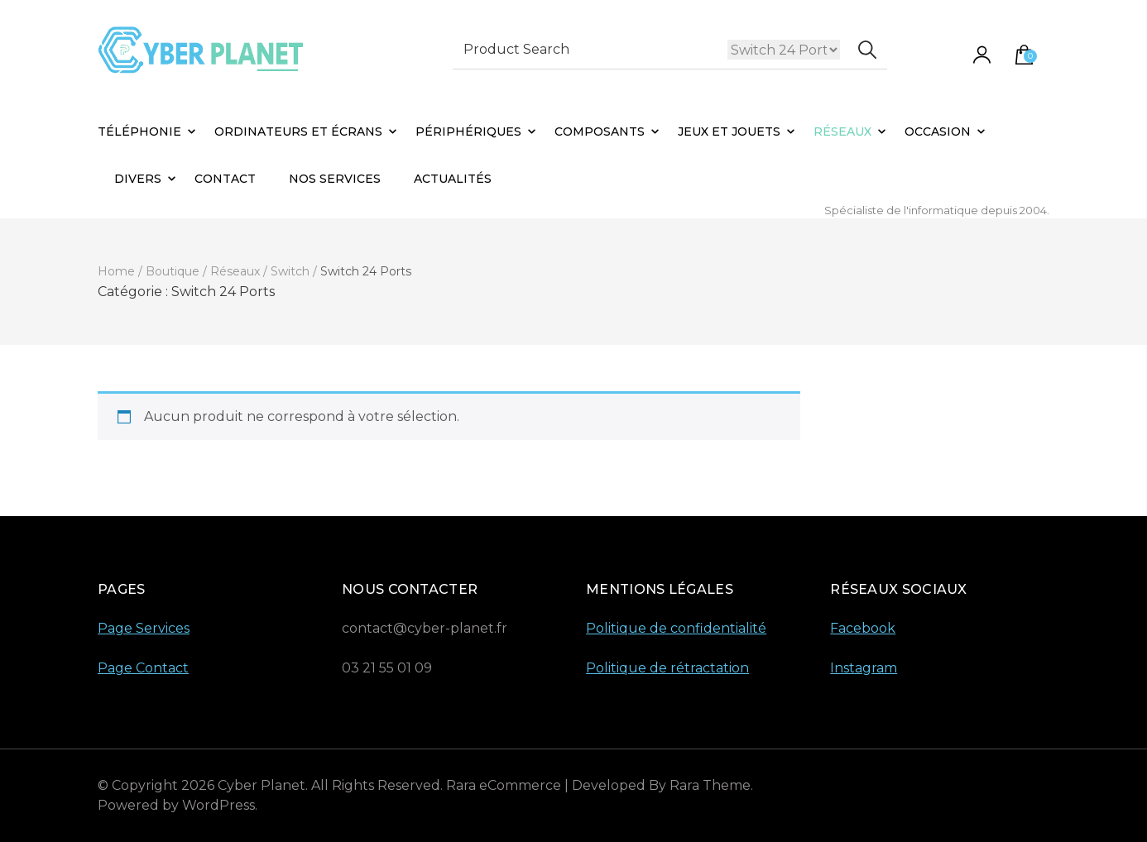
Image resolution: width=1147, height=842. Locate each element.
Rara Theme (710, 785)
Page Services (144, 628)
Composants (599, 131)
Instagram (863, 668)
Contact (225, 178)
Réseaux (842, 131)
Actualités (453, 178)
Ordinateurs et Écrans (298, 131)
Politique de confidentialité (676, 628)
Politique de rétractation (667, 668)
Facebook (862, 628)
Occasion (938, 131)
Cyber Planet (261, 785)
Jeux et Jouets (729, 131)
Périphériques (468, 131)
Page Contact (143, 668)
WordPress (218, 805)
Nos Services (335, 178)
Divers (137, 178)
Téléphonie (139, 131)
